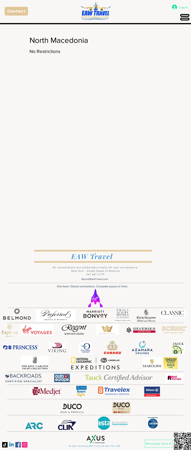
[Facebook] (18, 444)
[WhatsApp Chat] (158, 443)
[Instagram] (24, 444)
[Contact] (16, 11)
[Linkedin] (11, 444)
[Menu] (185, 17)
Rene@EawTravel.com (95, 279)
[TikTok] (5, 444)
